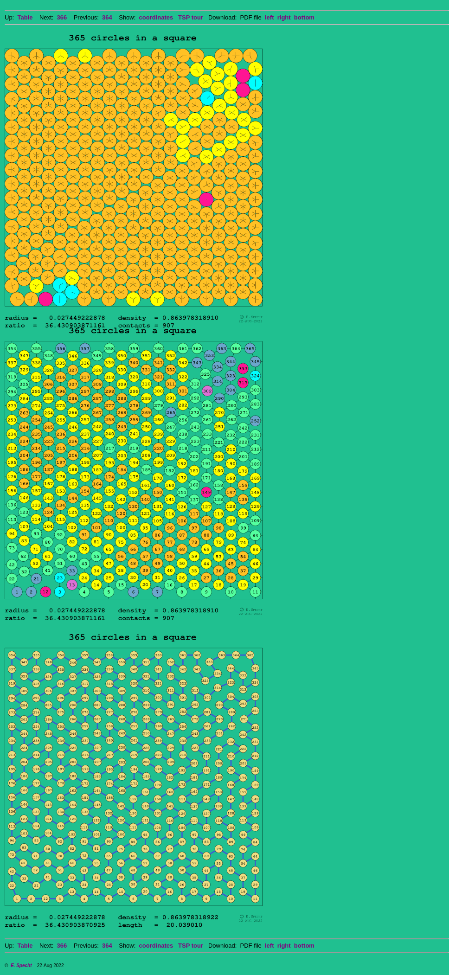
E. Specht (21, 965)
